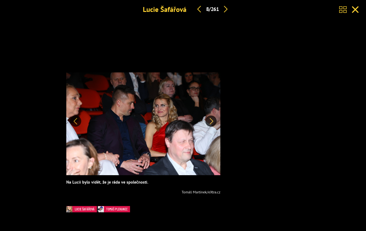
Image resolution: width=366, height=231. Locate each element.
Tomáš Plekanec (114, 209)
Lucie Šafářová (165, 9)
